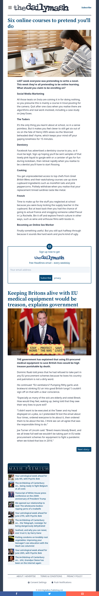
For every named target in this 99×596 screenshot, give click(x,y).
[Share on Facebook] (16, 593)
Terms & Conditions (51, 576)
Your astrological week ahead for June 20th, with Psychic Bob (31, 551)
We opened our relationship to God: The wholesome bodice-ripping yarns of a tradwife (30, 506)
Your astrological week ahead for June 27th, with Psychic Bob (31, 514)
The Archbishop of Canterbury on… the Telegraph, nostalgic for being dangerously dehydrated (31, 523)
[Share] (82, 593)
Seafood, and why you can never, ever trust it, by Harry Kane (31, 531)
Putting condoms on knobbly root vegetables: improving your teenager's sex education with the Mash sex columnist (31, 541)
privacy (57, 278)
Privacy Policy (74, 576)
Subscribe (45, 278)
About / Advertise (26, 576)
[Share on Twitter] (49, 593)
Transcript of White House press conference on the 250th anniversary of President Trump (30, 496)
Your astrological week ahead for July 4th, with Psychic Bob (31, 477)
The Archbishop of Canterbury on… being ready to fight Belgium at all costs (31, 486)
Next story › (84, 449)
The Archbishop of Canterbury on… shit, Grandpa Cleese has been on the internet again (29, 560)
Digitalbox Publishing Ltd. (52, 590)
